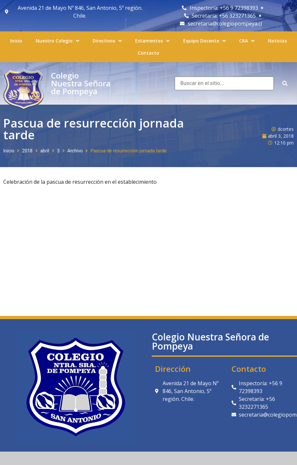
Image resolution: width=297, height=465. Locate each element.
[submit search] (285, 83)
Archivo (75, 150)
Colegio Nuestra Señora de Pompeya (81, 83)
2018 (27, 150)
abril (44, 150)
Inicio (8, 150)
